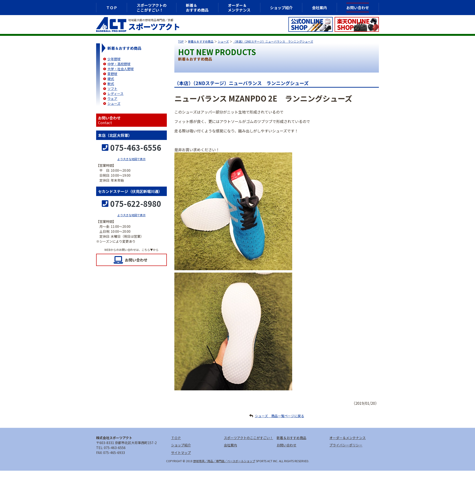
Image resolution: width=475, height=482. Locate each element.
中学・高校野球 (119, 63)
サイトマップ (181, 452)
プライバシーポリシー (345, 445)
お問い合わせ (136, 260)
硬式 (110, 78)
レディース (115, 93)
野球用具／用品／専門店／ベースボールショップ (224, 461)
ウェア (112, 98)
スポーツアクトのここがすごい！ (152, 7)
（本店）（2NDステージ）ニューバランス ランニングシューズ (273, 41)
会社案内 (319, 7)
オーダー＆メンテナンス (239, 7)
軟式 (110, 83)
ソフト (112, 88)
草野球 (112, 73)
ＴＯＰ (111, 7)
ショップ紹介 (281, 7)
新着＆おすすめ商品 (200, 41)
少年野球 (114, 59)
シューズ (223, 41)
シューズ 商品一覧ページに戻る (279, 415)
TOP (181, 41)
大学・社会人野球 (120, 68)
